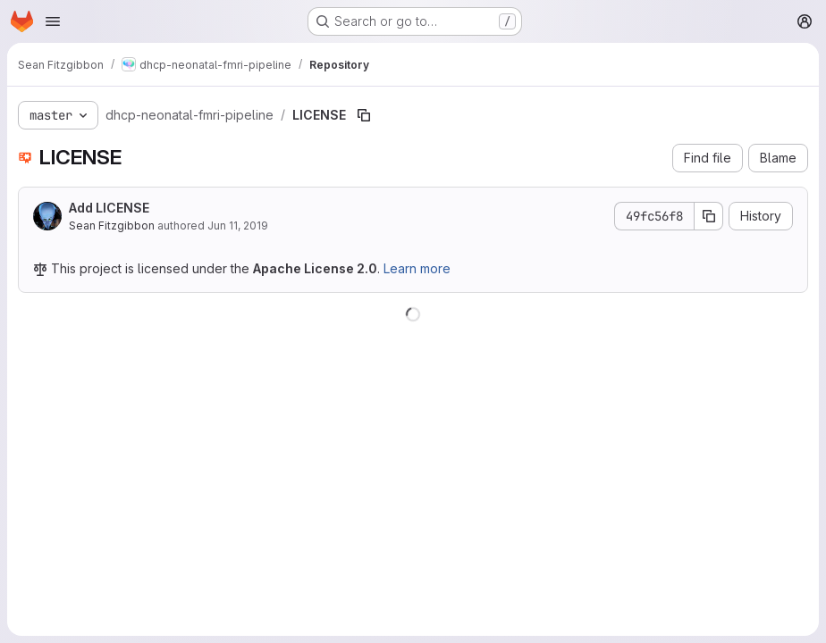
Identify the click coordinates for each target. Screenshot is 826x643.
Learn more (417, 268)
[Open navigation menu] (52, 21)
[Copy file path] (364, 115)
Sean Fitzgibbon (112, 225)
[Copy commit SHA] (709, 216)
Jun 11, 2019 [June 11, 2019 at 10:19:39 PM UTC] (237, 225)
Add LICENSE (109, 207)
